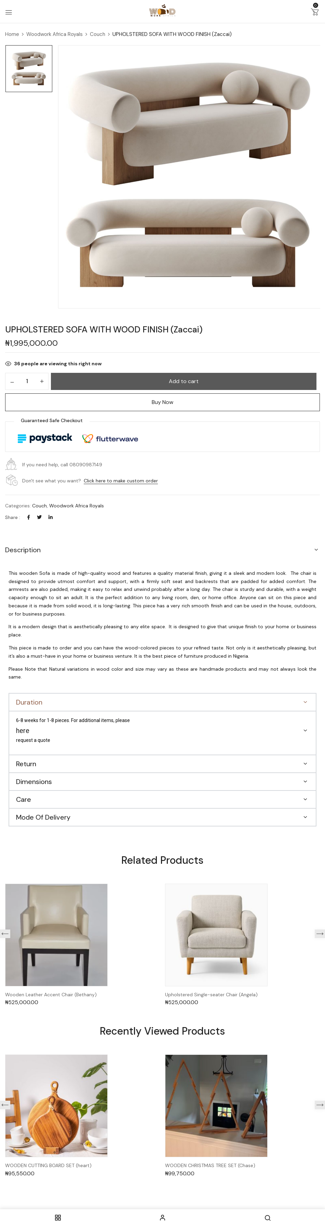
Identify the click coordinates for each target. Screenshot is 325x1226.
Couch (97, 34)
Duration (29, 702)
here (22, 730)
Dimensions (34, 781)
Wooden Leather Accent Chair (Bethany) (51, 995)
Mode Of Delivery (43, 817)
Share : (12, 517)
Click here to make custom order (121, 481)
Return (26, 763)
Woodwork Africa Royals (54, 34)
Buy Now (162, 402)
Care (23, 799)
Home (12, 34)
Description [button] (23, 549)
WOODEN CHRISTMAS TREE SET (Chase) (210, 1165)
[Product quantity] (26, 381)
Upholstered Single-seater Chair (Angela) (211, 995)
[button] (315, 13)
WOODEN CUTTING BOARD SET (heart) (48, 1165)
